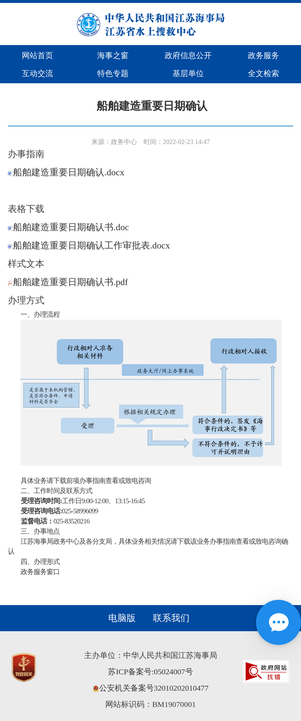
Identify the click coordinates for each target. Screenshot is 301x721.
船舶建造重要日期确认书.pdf (68, 282)
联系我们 (171, 618)
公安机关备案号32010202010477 (151, 688)
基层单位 (188, 73)
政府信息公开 (188, 55)
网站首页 (37, 55)
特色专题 (112, 73)
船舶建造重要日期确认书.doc (68, 227)
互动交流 (37, 73)
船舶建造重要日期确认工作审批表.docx (89, 245)
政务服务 (263, 55)
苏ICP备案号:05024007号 (150, 671)
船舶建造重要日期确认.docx (66, 172)
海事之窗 (112, 55)
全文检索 (263, 73)
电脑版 (122, 618)
